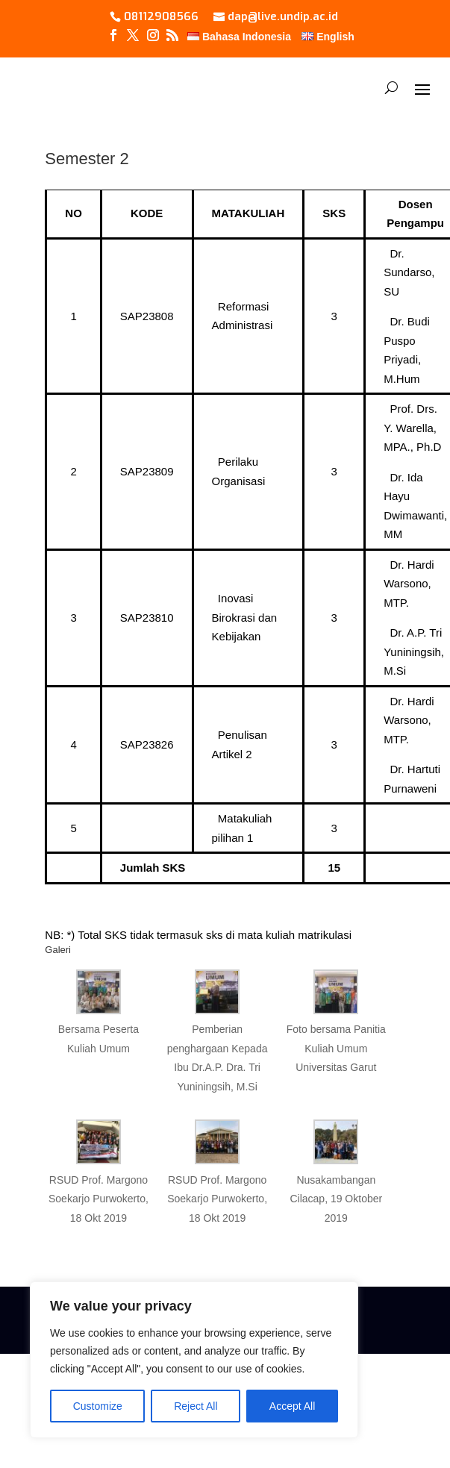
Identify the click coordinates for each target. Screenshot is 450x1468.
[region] (194, 1359)
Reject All (195, 1406)
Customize (97, 1406)
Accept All (292, 1406)
